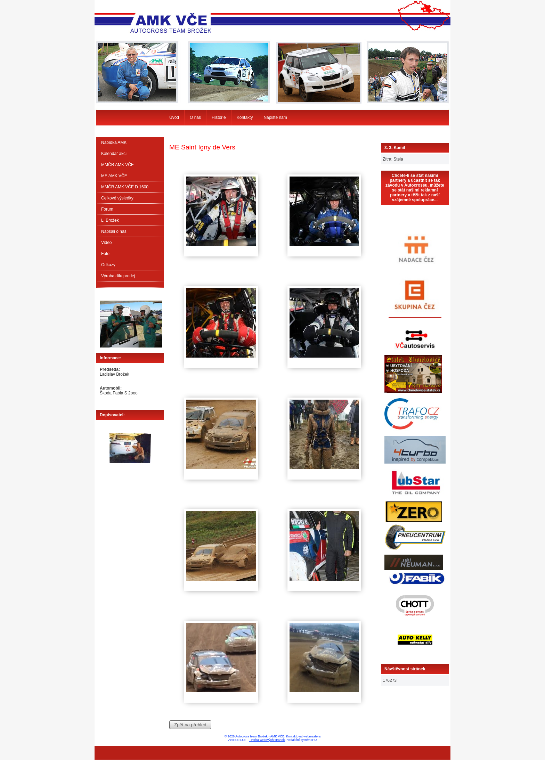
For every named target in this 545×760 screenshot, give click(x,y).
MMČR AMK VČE (117, 164)
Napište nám (275, 117)
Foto (105, 253)
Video (106, 242)
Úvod (174, 117)
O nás (195, 117)
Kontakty (245, 117)
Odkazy (108, 264)
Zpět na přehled (190, 724)
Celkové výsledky (117, 198)
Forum (107, 209)
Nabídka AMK (114, 142)
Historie (219, 117)
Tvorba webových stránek (267, 740)
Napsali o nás (114, 231)
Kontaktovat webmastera (303, 736)
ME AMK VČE (114, 175)
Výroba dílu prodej (118, 275)
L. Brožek (110, 220)
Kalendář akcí (114, 153)
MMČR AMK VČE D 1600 (124, 187)
